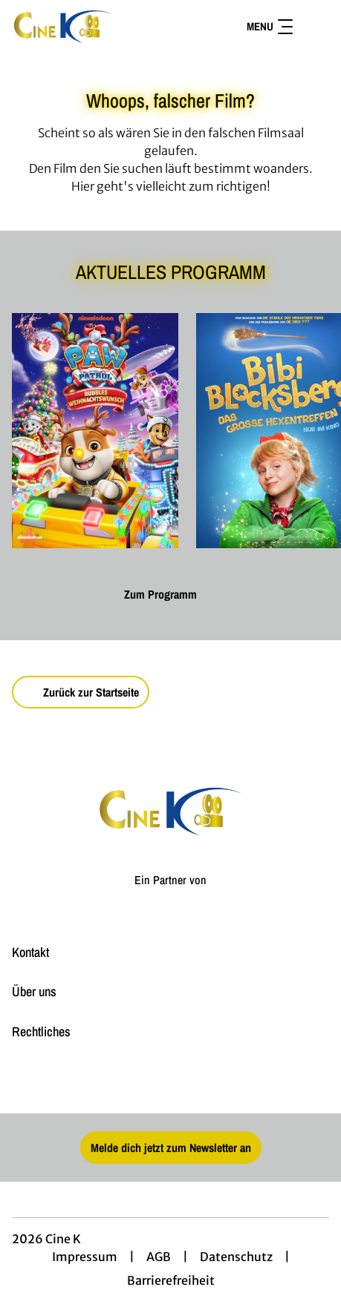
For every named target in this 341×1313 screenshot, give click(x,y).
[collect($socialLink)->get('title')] (171, 1081)
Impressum (84, 1256)
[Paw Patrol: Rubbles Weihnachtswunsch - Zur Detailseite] (95, 430)
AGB (158, 1256)
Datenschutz (236, 1256)
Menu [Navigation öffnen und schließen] (270, 26)
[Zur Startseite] (97, 27)
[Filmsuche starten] (314, 27)
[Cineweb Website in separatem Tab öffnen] (170, 894)
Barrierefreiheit (171, 1280)
